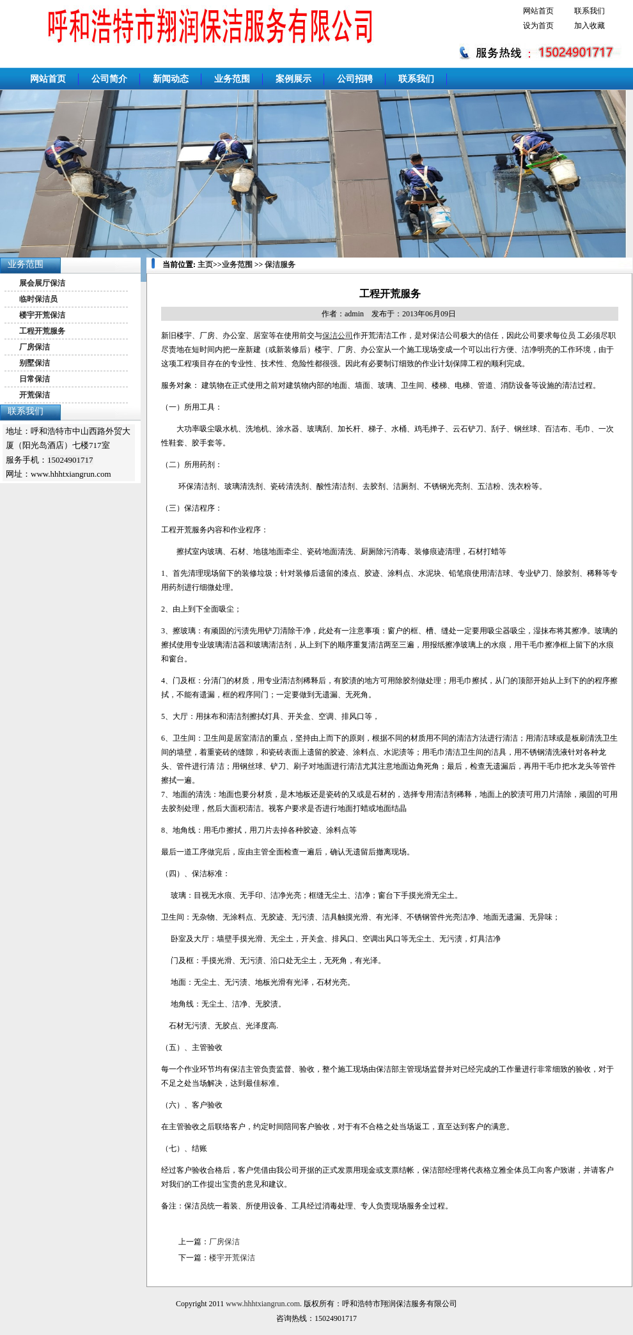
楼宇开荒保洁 (42, 315)
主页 (205, 264)
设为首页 (538, 25)
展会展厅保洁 (42, 283)
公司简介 (109, 79)
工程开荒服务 (42, 331)
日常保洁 (34, 378)
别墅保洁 (34, 363)
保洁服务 (280, 264)
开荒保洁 (34, 394)
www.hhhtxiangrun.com (263, 1303)
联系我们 (589, 10)
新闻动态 (171, 79)
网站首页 (538, 10)
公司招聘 (355, 79)
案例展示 (293, 79)
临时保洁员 (38, 299)
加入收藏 (589, 25)
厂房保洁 (34, 347)
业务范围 (232, 79)
